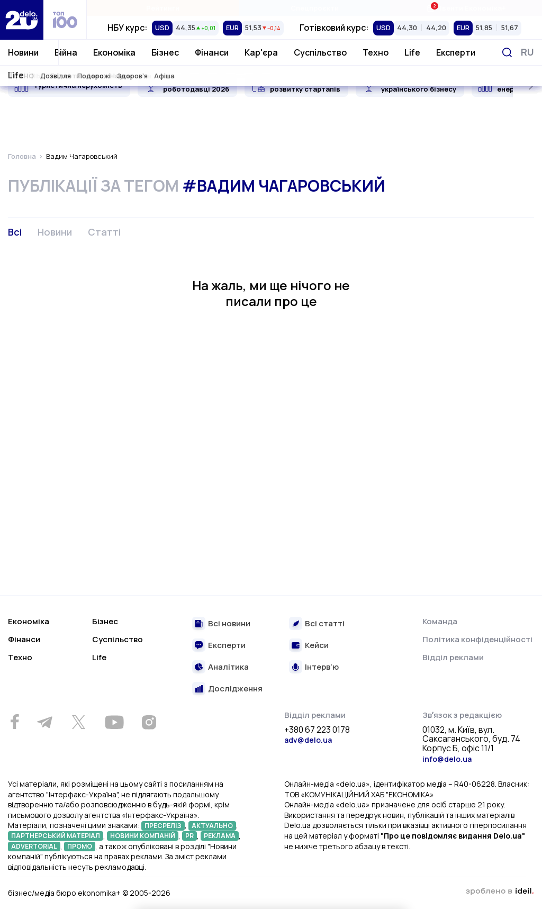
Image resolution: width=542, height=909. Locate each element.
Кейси (317, 645)
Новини (23, 52)
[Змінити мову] (527, 52)
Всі (15, 232)
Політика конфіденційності (477, 639)
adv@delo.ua (308, 740)
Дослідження (235, 689)
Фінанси (212, 52)
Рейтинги (162, 8)
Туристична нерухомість (77, 85)
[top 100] (65, 20)
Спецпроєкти (315, 8)
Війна (66, 52)
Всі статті (325, 623)
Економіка (114, 52)
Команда (439, 621)
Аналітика (228, 667)
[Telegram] (44, 722)
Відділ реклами (453, 657)
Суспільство (320, 52)
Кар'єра (261, 52)
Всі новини (229, 623)
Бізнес (165, 52)
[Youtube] (114, 722)
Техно (376, 52)
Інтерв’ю (322, 667)
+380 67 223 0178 (317, 730)
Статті (104, 232)
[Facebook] (14, 722)
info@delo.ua (447, 759)
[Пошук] (507, 52)
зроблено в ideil (499, 891)
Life (412, 52)
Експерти (455, 52)
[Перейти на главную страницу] (21, 20)
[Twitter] (78, 722)
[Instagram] (148, 722)
